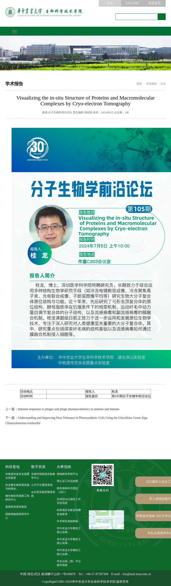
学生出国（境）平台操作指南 (69, 563)
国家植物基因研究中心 (17, 516)
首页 (139, 83)
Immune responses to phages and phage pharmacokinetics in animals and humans (62, 409)
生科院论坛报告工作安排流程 (69, 501)
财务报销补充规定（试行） (67, 490)
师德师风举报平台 (67, 474)
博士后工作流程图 (67, 481)
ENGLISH (132, 3)
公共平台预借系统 (42, 484)
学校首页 (154, 3)
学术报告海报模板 (67, 521)
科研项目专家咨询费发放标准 (69, 512)
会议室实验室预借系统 (43, 493)
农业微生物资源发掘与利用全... (17, 486)
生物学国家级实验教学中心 (43, 475)
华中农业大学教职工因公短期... (69, 530)
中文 (110, 3)
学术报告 (151, 83)
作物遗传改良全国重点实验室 (17, 475)
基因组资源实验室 (16, 506)
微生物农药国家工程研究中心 (17, 497)
